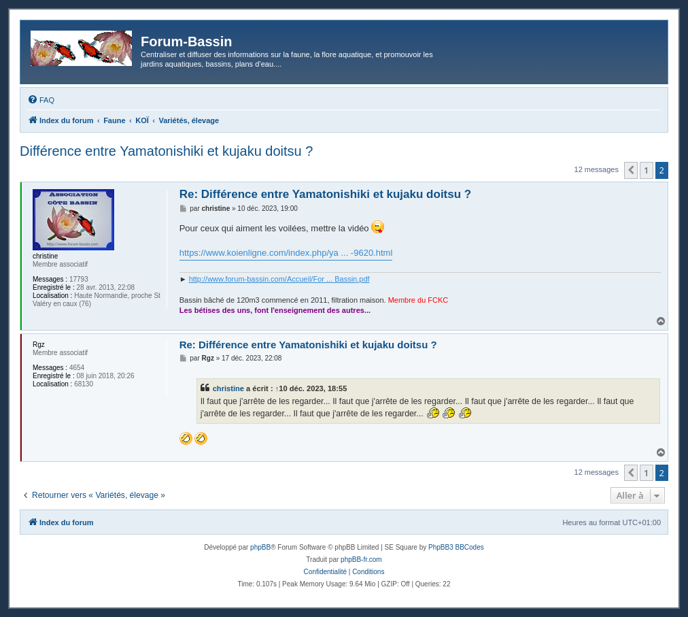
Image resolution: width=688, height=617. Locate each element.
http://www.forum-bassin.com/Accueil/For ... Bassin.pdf (279, 279)
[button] (631, 170)
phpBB (260, 547)
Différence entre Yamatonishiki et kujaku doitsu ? (166, 151)
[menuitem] (40, 100)
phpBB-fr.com (361, 559)
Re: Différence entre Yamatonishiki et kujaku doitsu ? (325, 194)
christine (228, 388)
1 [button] (646, 170)
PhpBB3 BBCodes (456, 547)
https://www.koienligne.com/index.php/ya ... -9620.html (286, 253)
